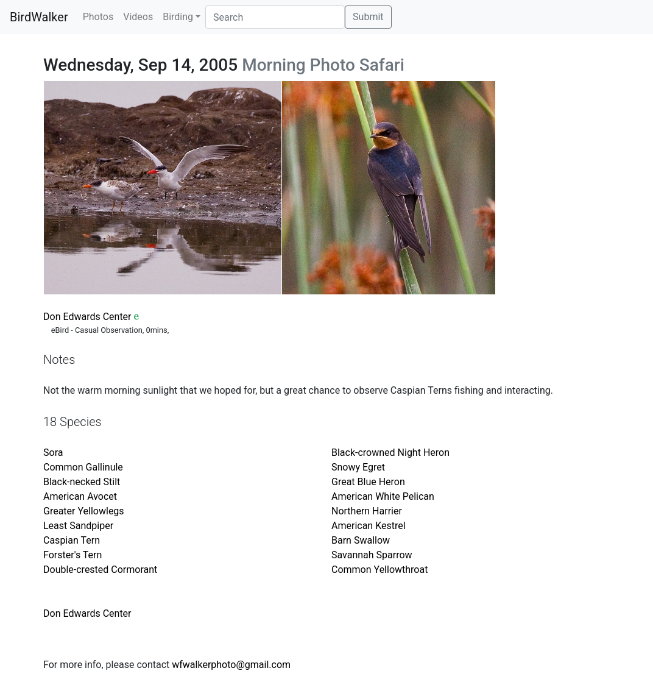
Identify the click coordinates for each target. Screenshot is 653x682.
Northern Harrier (366, 511)
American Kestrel (368, 525)
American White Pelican (382, 496)
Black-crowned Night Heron (390, 452)
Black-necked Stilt (81, 482)
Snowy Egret (358, 467)
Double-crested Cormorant (100, 569)
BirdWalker (39, 17)
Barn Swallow (360, 540)
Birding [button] (178, 17)
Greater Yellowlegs (83, 511)
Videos (138, 17)
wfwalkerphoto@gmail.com (231, 664)
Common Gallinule (83, 467)
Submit (368, 17)
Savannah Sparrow (371, 555)
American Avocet (80, 496)
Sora (53, 452)
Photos (98, 17)
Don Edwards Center (87, 316)
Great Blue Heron (368, 482)
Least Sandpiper (78, 525)
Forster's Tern (72, 555)
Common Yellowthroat (379, 569)
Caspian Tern (71, 540)
